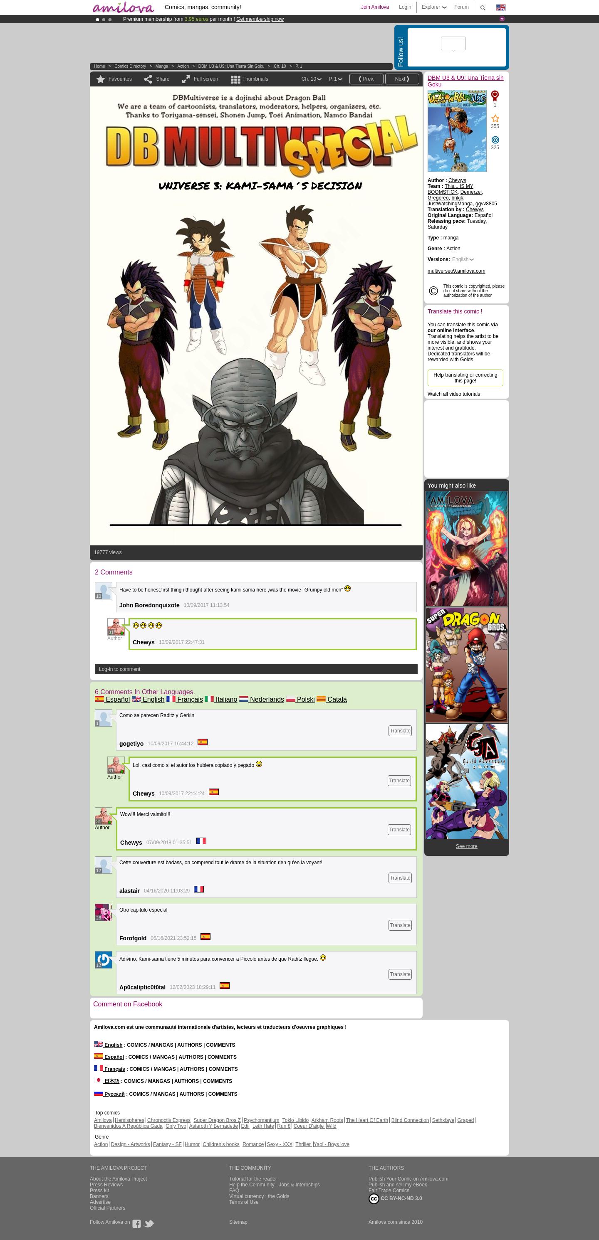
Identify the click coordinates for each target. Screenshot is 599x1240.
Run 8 (283, 1126)
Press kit (99, 1190)
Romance (253, 1144)
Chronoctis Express (169, 1120)
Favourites (120, 79)
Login (405, 7)
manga (162, 66)
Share (162, 79)
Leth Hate (263, 1126)
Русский (109, 1094)
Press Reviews (106, 1185)
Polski (300, 699)
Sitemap (238, 1222)
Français (184, 699)
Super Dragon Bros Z (216, 1120)
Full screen (206, 79)
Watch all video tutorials (454, 394)
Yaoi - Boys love (331, 1144)
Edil (245, 1126)
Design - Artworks (130, 1144)
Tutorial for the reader (253, 1179)
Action (183, 66)
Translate (400, 731)
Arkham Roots (327, 1120)
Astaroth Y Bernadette (213, 1126)
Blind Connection (410, 1120)
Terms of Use (244, 1202)
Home (99, 66)
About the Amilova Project (118, 1179)
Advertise (100, 1202)
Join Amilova (375, 7)
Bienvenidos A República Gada (128, 1126)
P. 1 (298, 66)
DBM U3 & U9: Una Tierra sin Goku (231, 66)
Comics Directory (130, 66)
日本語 (106, 1081)
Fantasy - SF (167, 1144)
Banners (99, 1196)
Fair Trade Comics (389, 1190)
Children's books (221, 1144)
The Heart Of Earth (367, 1120)
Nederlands (261, 699)
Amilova (103, 1120)
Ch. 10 (280, 66)
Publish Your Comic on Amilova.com (408, 1179)
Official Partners (107, 1208)
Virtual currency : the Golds (259, 1196)
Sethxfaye (443, 1120)
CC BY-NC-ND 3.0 (395, 1198)
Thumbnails (255, 79)
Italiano (221, 699)
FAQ (234, 1190)
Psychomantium (261, 1120)
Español (112, 699)
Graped (465, 1120)
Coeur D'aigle (309, 1126)
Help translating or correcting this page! (465, 378)
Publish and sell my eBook (398, 1185)
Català (332, 699)
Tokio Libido (295, 1120)
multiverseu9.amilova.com (456, 271)
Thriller (303, 1144)
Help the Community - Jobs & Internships (274, 1185)
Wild (331, 1126)
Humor (192, 1144)
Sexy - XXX (279, 1144)
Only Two (176, 1126)
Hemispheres (129, 1120)
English (148, 699)
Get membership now (260, 19)
